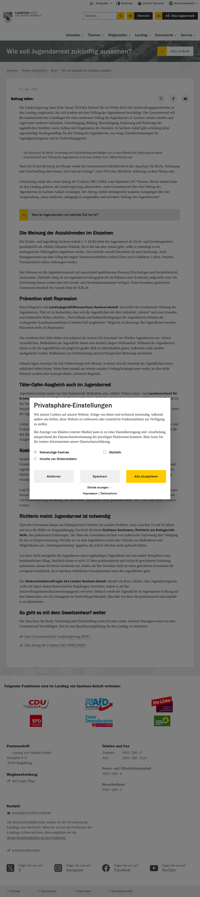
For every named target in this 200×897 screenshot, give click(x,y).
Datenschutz (109, 493)
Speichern (100, 476)
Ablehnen (54, 476)
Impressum (90, 493)
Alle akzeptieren (146, 476)
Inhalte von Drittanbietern (55, 459)
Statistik (112, 452)
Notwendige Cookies (51, 452)
